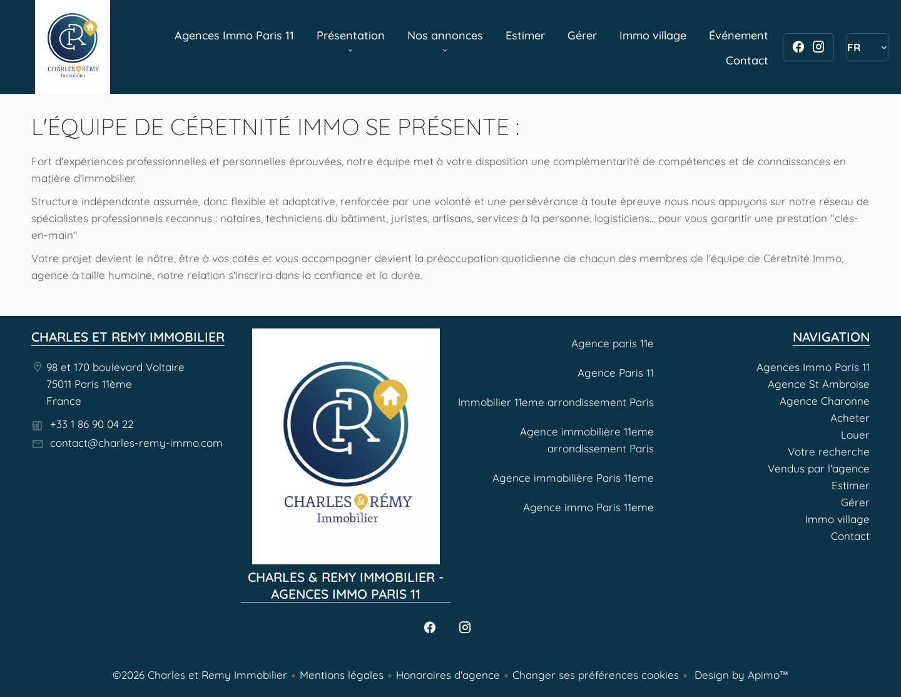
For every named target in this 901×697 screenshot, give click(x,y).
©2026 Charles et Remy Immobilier (200, 674)
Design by (739, 674)
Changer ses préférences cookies (595, 674)
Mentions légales (342, 674)
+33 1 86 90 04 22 (91, 423)
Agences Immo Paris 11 (73, 47)
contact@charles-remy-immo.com (136, 442)
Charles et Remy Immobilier (128, 336)
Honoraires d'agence (448, 674)
